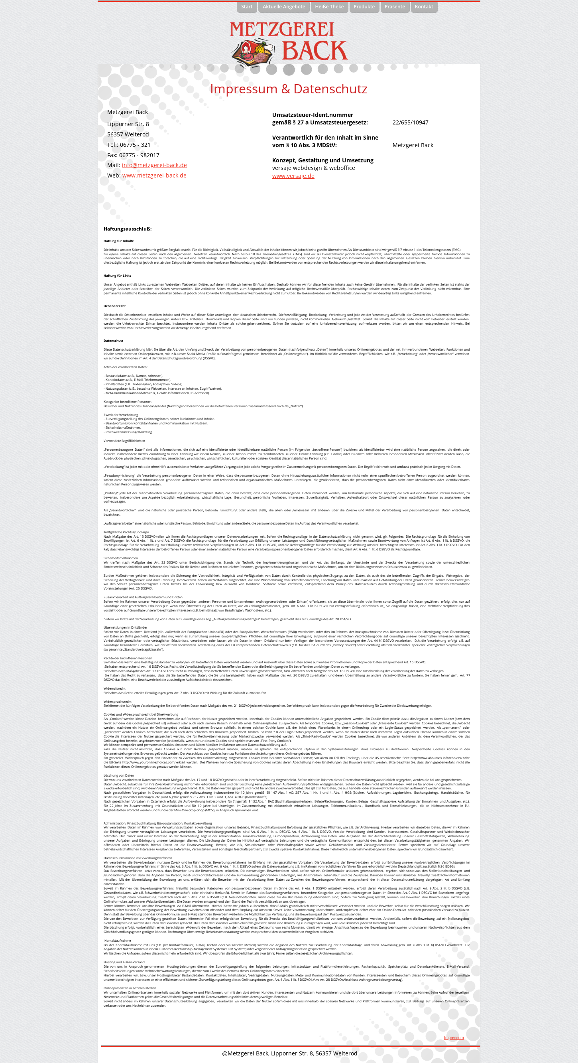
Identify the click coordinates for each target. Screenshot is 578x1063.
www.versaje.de (293, 175)
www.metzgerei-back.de (154, 175)
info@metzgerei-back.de (154, 165)
